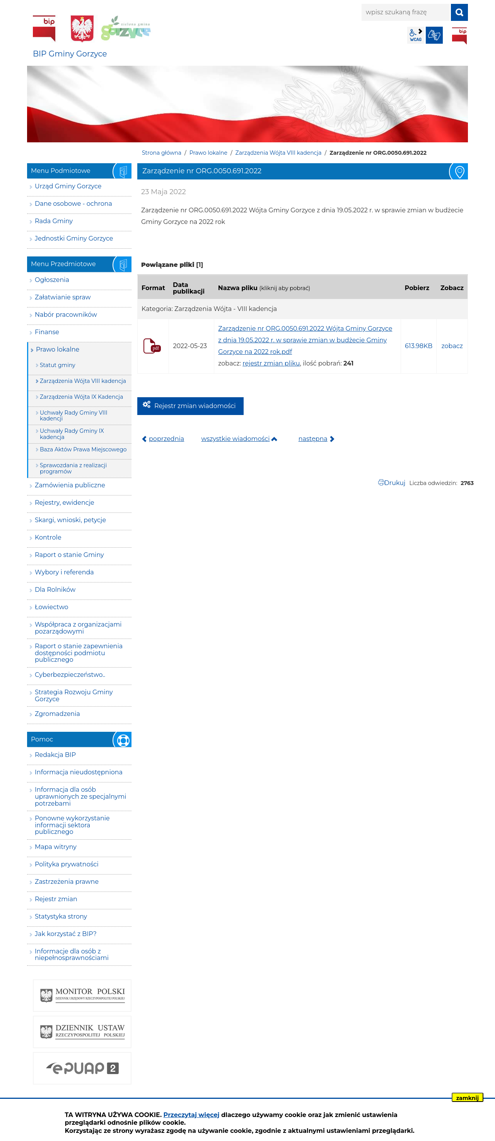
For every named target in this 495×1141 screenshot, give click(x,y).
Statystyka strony (61, 916)
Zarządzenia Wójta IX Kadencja (81, 396)
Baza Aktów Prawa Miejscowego (83, 449)
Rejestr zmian (56, 899)
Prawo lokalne (208, 152)
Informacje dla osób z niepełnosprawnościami (72, 955)
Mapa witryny (56, 847)
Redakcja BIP (55, 754)
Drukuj (395, 483)
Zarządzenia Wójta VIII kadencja (279, 152)
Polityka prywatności (67, 864)
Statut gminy (57, 365)
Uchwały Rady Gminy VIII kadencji (74, 415)
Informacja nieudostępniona (79, 772)
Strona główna (161, 152)
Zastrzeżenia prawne (67, 881)
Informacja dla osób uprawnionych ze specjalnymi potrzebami (80, 796)
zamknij (467, 1098)
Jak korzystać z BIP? (66, 934)
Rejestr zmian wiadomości (195, 406)
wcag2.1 (415, 35)
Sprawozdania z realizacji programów (73, 468)
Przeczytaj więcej (192, 1115)
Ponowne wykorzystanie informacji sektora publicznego (72, 825)
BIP (459, 35)
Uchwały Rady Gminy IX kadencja (72, 433)
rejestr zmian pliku (271, 363)
